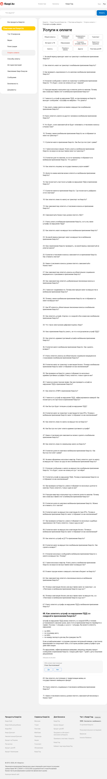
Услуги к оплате (89, 22)
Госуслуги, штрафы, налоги (80, 43)
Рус (104, 4)
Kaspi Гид (37, 751)
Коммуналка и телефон (80, 37)
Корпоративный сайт (12, 774)
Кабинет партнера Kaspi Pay (63, 746)
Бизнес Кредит (59, 725)
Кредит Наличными (11, 751)
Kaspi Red (8, 729)
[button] (73, 642)
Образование (65, 43)
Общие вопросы (50, 37)
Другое (80, 49)
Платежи (37, 729)
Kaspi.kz (45, 22)
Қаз (99, 4)
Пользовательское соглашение (90, 730)
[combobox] (49, 13)
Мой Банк (37, 732)
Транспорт (95, 37)
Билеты (50, 49)
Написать (98, 717)
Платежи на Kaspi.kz (75, 22)
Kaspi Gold (8, 721)
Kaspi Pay (57, 721)
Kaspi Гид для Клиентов (58, 22)
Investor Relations (85, 737)
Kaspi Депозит (10, 732)
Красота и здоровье (95, 43)
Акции (36, 740)
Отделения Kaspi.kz (86, 725)
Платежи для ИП (95, 49)
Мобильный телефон (65, 37)
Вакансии (83, 734)
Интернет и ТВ (50, 43)
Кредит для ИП (10, 748)
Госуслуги (37, 744)
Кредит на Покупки (11, 740)
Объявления (38, 748)
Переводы (37, 736)
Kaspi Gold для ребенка (13, 725)
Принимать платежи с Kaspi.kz (64, 738)
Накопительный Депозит (13, 736)
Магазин (37, 721)
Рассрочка (8, 744)
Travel (36, 725)
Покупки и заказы (65, 49)
